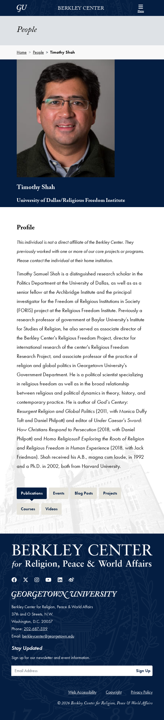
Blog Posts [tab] (86, 492)
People (38, 52)
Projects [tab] (112, 492)
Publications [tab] (34, 492)
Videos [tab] (53, 508)
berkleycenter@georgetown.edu (48, 636)
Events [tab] (60, 492)
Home (22, 52)
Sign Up (143, 670)
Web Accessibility (82, 692)
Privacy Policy (142, 692)
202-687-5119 (36, 629)
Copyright (113, 692)
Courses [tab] (30, 508)
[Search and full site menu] (140, 8)
